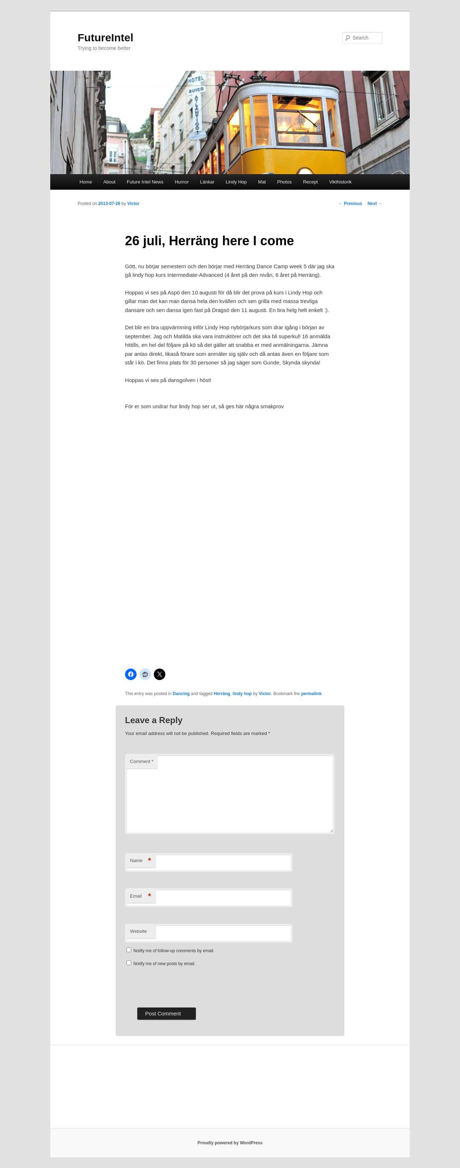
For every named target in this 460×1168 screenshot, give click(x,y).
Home (85, 182)
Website (138, 931)
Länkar (207, 182)
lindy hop (242, 693)
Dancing (181, 693)
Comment (141, 761)
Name (140, 861)
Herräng (222, 693)
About (109, 182)
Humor (182, 182)
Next (375, 203)
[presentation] (179, 986)
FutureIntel (105, 37)
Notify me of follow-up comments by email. (173, 950)
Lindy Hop (236, 182)
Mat (262, 182)
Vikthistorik (340, 182)
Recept (310, 182)
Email (140, 896)
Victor (133, 203)
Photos (284, 182)
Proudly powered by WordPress (229, 1142)
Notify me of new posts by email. (164, 963)
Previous (350, 203)
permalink (311, 693)
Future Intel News (145, 182)
